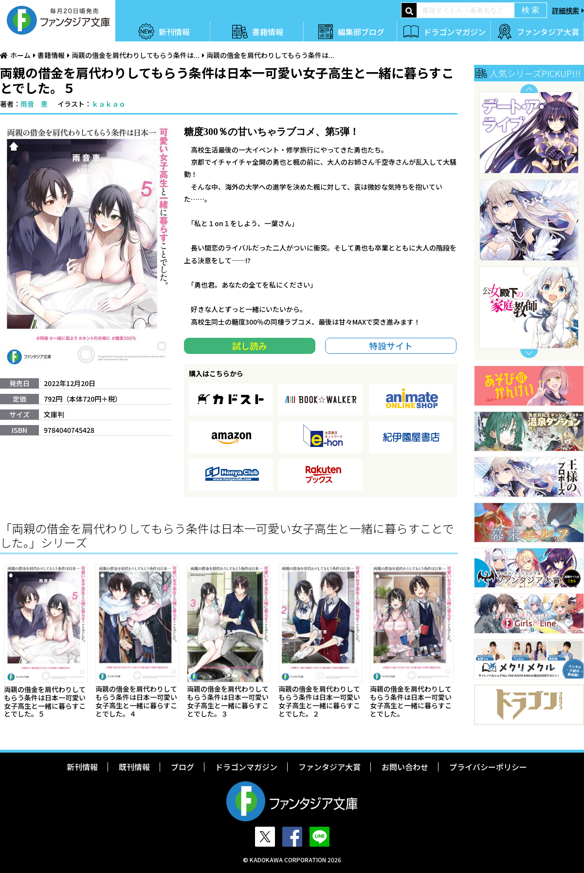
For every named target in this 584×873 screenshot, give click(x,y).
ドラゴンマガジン (454, 32)
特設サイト (391, 345)
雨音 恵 (34, 104)
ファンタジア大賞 (548, 32)
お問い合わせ (405, 767)
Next (529, 353)
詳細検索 (565, 10)
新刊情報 (174, 32)
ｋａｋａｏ (108, 104)
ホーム (20, 55)
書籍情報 (267, 32)
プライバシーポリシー (488, 767)
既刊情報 (134, 767)
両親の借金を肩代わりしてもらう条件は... (136, 55)
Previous (529, 88)
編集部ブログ (361, 32)
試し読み (249, 345)
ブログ (182, 767)
